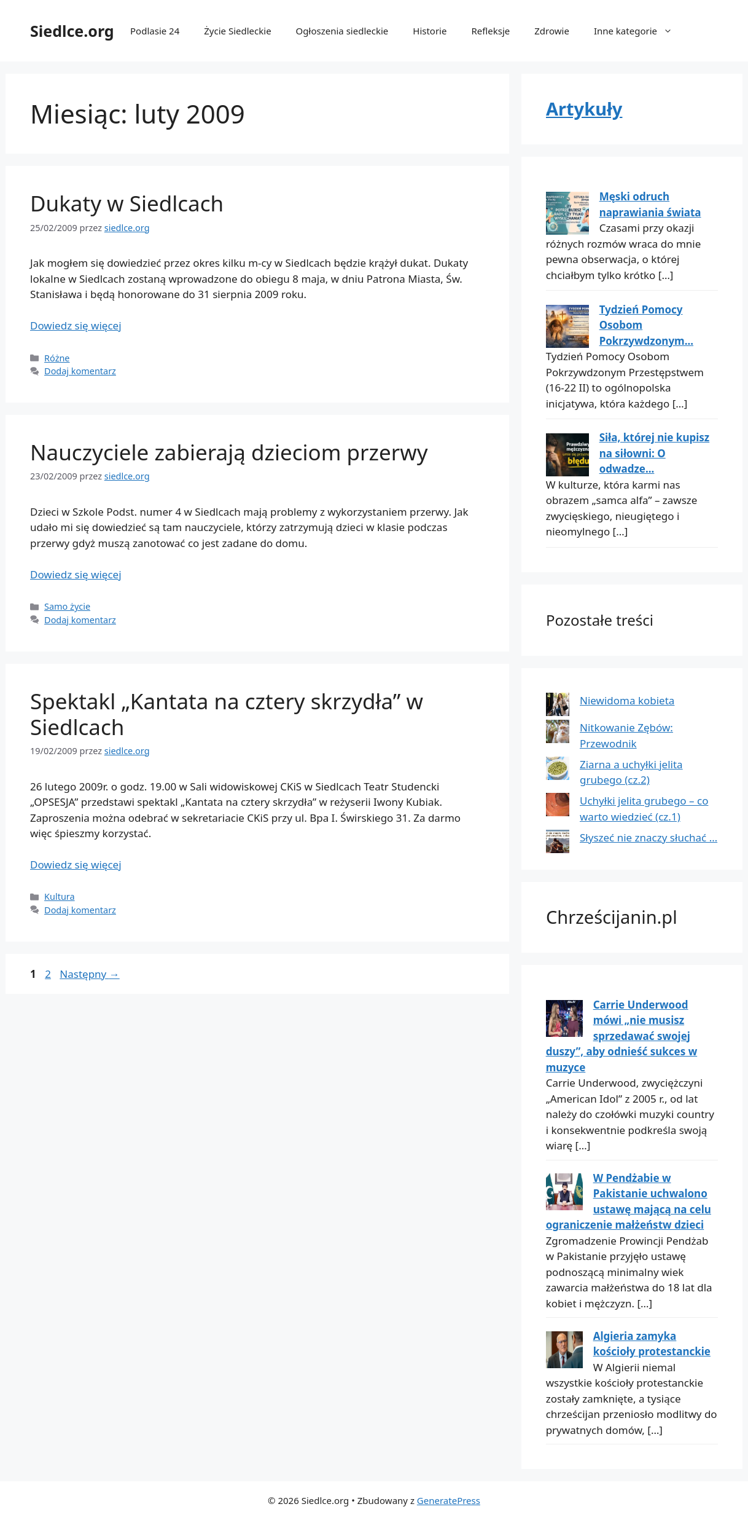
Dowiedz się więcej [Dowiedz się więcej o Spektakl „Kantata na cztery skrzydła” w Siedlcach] (76, 864)
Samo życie (67, 606)
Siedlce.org (72, 30)
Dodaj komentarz (80, 371)
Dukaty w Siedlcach (127, 203)
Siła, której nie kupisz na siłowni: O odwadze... (654, 453)
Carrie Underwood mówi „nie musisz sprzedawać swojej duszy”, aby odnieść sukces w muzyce (622, 1036)
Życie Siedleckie (237, 31)
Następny (89, 974)
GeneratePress (448, 1500)
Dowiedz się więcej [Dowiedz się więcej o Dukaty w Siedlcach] (76, 325)
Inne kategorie (639, 30)
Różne (56, 358)
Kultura (59, 896)
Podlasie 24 (154, 31)
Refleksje (490, 31)
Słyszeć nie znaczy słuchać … (648, 837)
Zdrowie (551, 31)
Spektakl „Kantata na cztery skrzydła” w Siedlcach (226, 714)
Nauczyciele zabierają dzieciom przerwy (229, 452)
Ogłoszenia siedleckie (342, 31)
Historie (429, 31)
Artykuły (584, 108)
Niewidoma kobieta (627, 700)
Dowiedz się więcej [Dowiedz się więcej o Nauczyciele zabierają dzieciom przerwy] (76, 574)
